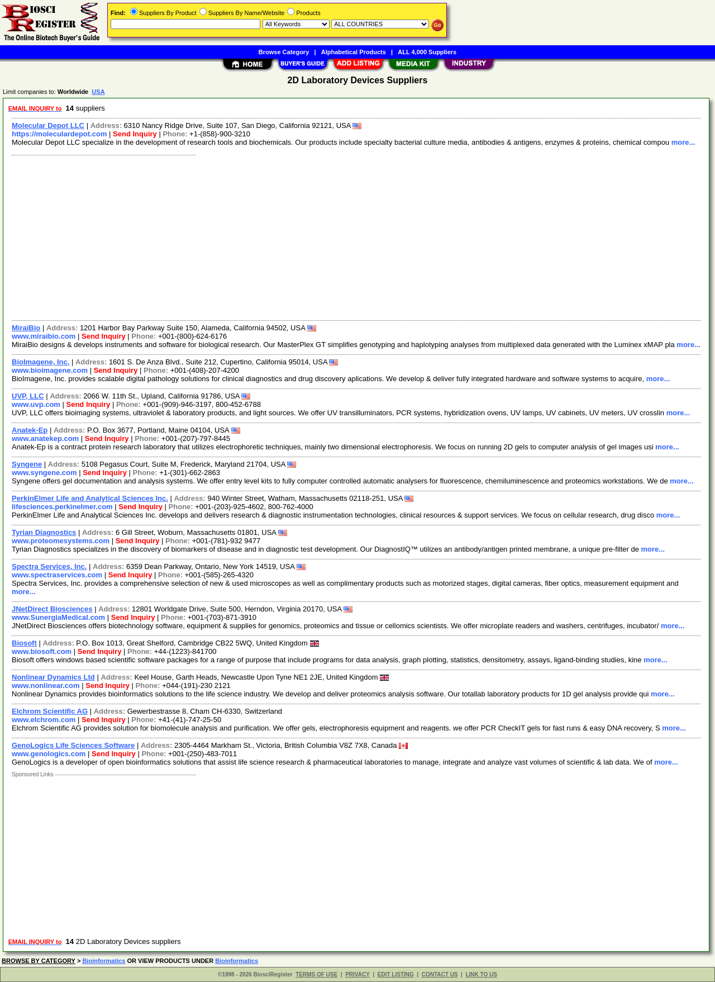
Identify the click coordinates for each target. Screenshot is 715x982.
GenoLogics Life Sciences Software (73, 745)
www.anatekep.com (45, 438)
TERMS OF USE (316, 974)
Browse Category (284, 52)
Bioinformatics (103, 960)
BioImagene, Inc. (40, 362)
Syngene (27, 464)
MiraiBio (26, 328)
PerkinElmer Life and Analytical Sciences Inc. (90, 498)
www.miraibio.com (43, 336)
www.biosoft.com (42, 651)
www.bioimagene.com (50, 370)
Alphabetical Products (353, 52)
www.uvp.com (36, 404)
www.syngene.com (44, 472)
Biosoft (24, 643)
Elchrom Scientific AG (50, 711)
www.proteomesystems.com (60, 541)
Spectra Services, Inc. (49, 566)
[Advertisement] (342, 236)
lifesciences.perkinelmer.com (62, 506)
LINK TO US (481, 974)
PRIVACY (357, 974)
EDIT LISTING (396, 974)
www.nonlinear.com (46, 685)
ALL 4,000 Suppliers (427, 52)
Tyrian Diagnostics (44, 532)
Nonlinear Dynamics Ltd (53, 677)
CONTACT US (440, 974)
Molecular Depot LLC (48, 125)
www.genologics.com (48, 753)
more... (683, 142)
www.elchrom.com (43, 719)
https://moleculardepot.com (59, 134)
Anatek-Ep (29, 430)
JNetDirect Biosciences (52, 609)
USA (98, 91)
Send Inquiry (135, 134)
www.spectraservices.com (57, 575)
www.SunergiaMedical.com (58, 617)
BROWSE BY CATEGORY (38, 960)
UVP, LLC (28, 396)
